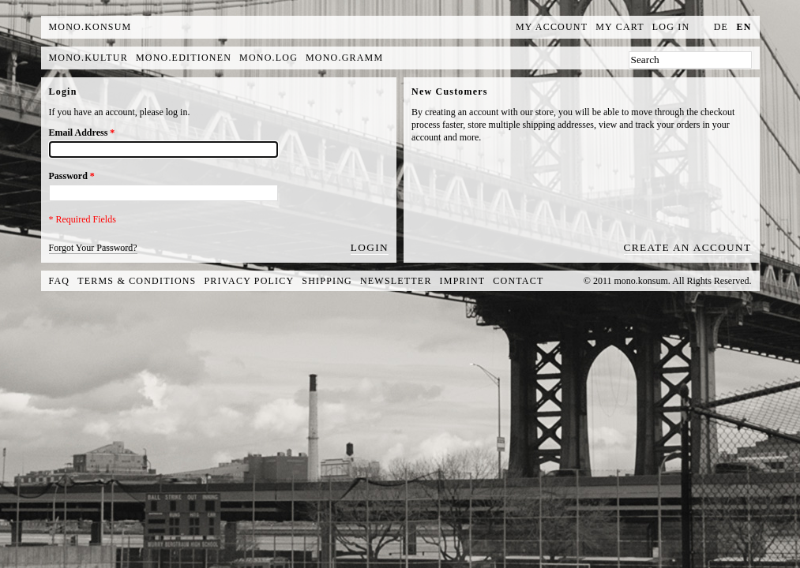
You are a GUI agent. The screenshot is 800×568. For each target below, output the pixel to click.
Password (72, 175)
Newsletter (396, 280)
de (721, 26)
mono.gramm (344, 57)
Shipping (327, 280)
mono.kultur (88, 57)
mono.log (268, 57)
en (743, 26)
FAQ (59, 280)
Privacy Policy (250, 280)
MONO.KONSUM (90, 26)
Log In (671, 26)
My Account (552, 26)
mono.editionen (183, 57)
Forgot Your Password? (93, 247)
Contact (518, 280)
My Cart (619, 26)
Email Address (82, 132)
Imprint (463, 280)
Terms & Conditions (136, 280)
